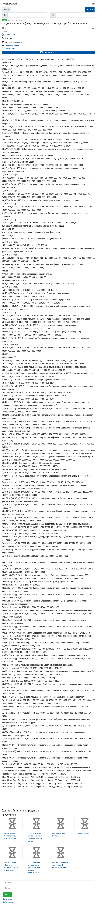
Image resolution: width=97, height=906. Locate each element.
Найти (90, 9)
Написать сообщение (48, 52)
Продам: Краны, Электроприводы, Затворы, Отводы (10, 835)
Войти (8, 894)
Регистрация (7, 899)
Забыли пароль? (9, 902)
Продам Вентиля (83, 833)
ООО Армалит (10, 35)
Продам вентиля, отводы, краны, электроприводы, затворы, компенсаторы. (34, 867)
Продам (4, 20)
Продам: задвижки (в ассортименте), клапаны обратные (60, 865)
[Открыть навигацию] (93, 3)
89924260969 (10, 49)
